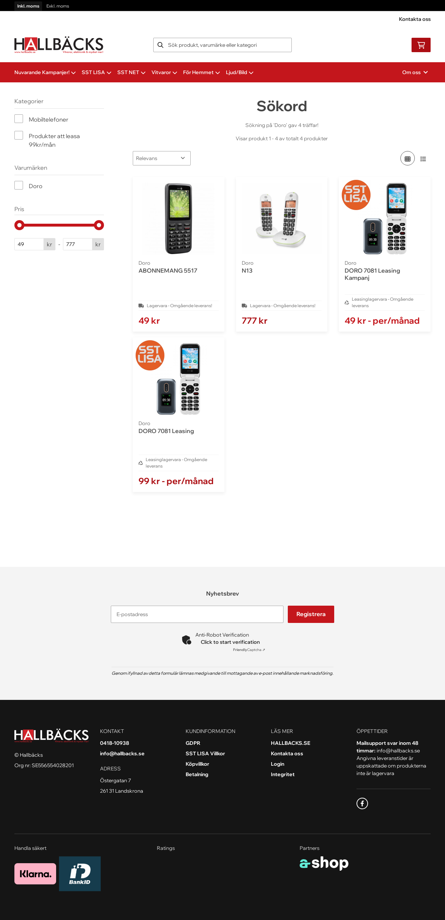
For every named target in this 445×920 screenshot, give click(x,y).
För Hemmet (201, 72)
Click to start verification (230, 642)
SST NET (131, 72)
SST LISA (97, 72)
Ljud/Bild (240, 72)
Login (277, 764)
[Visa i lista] (423, 158)
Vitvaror (164, 72)
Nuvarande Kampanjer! (45, 72)
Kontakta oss (415, 19)
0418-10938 (114, 743)
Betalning (197, 774)
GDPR (193, 743)
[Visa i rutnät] (407, 158)
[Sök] (222, 45)
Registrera (311, 614)
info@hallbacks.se (122, 753)
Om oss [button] (415, 72)
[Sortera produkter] (162, 158)
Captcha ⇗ (249, 649)
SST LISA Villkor (205, 753)
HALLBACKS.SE (290, 743)
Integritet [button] (283, 774)
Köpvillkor (197, 764)
